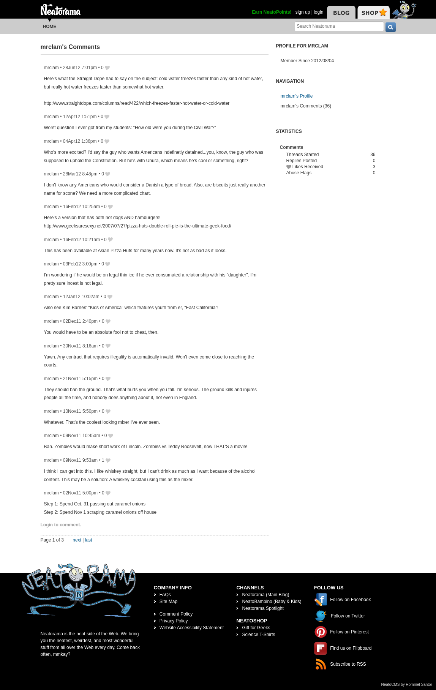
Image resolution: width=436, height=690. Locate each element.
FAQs (165, 594)
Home (50, 26)
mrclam (51, 67)
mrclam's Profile (297, 96)
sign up (302, 12)
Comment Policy (176, 614)
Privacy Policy (174, 621)
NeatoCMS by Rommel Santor (407, 684)
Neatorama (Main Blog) (265, 594)
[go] (390, 27)
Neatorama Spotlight (262, 608)
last (88, 540)
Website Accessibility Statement (192, 627)
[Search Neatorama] (339, 26)
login (318, 12)
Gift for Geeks (256, 627)
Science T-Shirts (258, 634)
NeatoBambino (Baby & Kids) (271, 601)
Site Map (168, 601)
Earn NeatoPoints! (272, 12)
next (77, 540)
